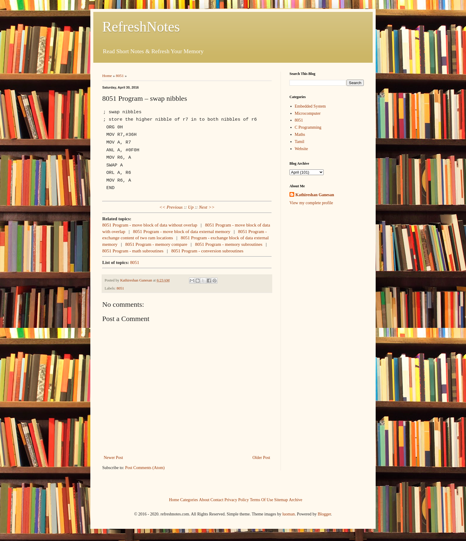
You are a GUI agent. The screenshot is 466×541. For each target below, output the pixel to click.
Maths (300, 134)
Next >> (207, 207)
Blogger (324, 514)
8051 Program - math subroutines (132, 250)
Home (107, 75)
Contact (216, 499)
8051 (120, 75)
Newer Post (113, 457)
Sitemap (281, 499)
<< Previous (171, 207)
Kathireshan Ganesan (314, 195)
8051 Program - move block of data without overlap (149, 224)
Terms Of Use (261, 499)
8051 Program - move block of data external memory (181, 231)
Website (301, 149)
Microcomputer (308, 113)
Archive (295, 499)
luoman (288, 514)
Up (191, 207)
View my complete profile (311, 203)
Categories (189, 499)
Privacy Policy (236, 499)
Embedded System (310, 106)
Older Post (261, 457)
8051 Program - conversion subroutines (207, 250)
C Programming (308, 127)
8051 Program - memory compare (156, 244)
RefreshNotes (141, 26)
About (204, 499)
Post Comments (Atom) (145, 467)
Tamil (299, 141)
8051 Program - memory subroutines (228, 244)
